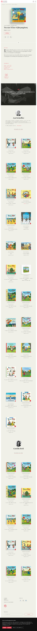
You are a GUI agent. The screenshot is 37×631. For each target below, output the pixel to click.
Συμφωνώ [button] (4, 627)
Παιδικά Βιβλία (14, 4)
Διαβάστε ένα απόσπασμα (6, 77)
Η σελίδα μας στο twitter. (23, 600)
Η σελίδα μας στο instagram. (26, 600)
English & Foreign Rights (8, 602)
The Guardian (18, 96)
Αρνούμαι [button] (9, 627)
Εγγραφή (28, 614)
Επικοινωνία (6, 600)
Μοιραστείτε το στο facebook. (8, 37)
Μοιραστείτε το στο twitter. (11, 37)
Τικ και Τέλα (8, 4)
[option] (18, 91)
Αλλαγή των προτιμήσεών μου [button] (18, 627)
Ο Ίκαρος (5, 598)
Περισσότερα (19, 125)
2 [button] (19, 102)
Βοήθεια (5, 599)
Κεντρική (3, 4)
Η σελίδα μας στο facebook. (20, 600)
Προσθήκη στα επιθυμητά (5, 37)
